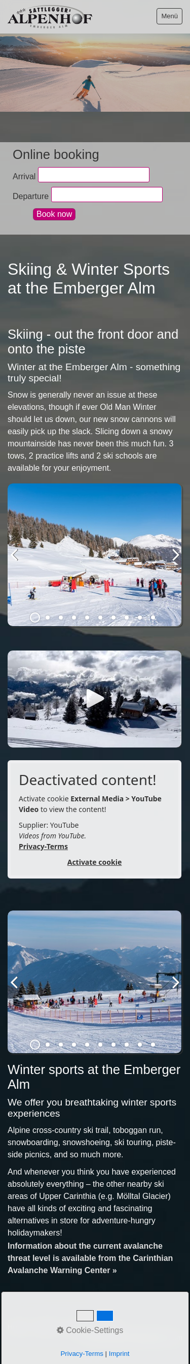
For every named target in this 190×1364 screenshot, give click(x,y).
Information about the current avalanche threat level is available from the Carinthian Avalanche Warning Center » (90, 1258)
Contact (46, 1327)
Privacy (108, 1327)
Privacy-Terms (43, 846)
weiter (172, 563)
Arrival (24, 176)
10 (153, 617)
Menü (169, 16)
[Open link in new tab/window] (94, 699)
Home (17, 1327)
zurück (17, 563)
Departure (31, 195)
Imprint (77, 1327)
